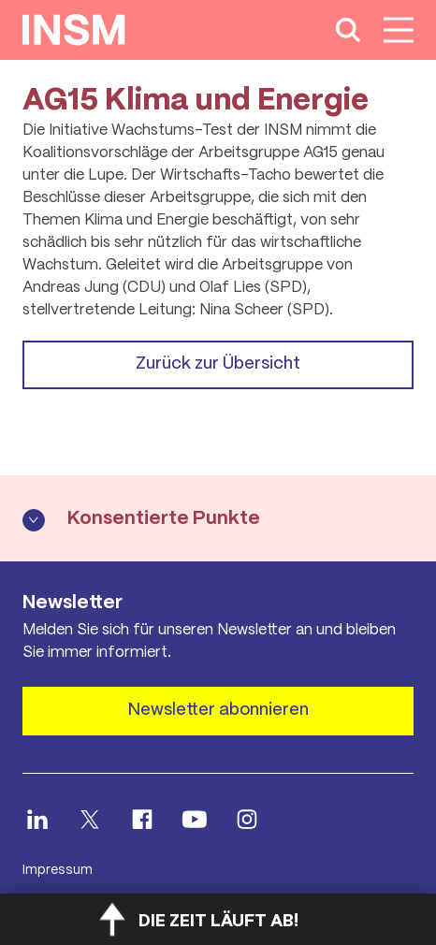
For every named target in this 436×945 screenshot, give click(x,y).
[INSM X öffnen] (90, 819)
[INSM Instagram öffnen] (247, 819)
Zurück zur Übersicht (218, 364)
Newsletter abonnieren (218, 710)
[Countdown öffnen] (218, 919)
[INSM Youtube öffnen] (195, 819)
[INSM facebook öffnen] (142, 819)
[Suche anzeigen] (348, 30)
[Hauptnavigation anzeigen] (398, 30)
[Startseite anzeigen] (74, 30)
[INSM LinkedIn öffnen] (37, 819)
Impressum (57, 870)
